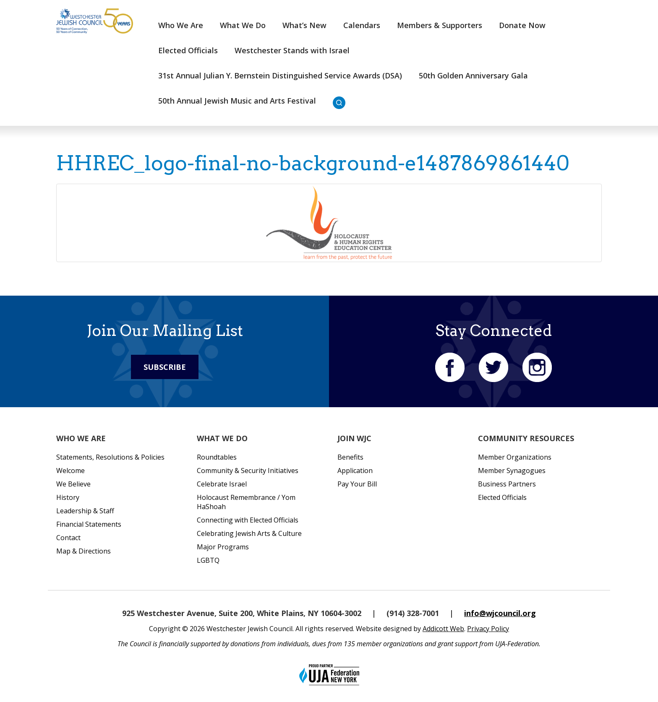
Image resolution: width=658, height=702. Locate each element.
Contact (68, 537)
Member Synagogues (512, 470)
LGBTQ (208, 560)
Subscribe (165, 367)
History (67, 497)
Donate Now (522, 25)
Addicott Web (443, 628)
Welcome (70, 470)
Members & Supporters (439, 25)
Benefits (350, 457)
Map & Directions (83, 551)
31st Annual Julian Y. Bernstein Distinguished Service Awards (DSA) (280, 75)
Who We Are (180, 25)
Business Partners (507, 484)
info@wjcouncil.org (500, 613)
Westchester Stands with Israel (292, 50)
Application (355, 470)
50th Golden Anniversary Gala (473, 75)
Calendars (361, 25)
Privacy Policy (488, 628)
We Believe (73, 484)
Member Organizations (514, 457)
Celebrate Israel (222, 484)
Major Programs (223, 546)
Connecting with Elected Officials (247, 520)
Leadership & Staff (85, 510)
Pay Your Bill (357, 484)
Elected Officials (188, 50)
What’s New (304, 25)
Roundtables (217, 457)
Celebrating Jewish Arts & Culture (249, 533)
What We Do (243, 25)
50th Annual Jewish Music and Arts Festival (237, 101)
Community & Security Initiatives (247, 470)
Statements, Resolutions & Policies (110, 457)
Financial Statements (88, 524)
